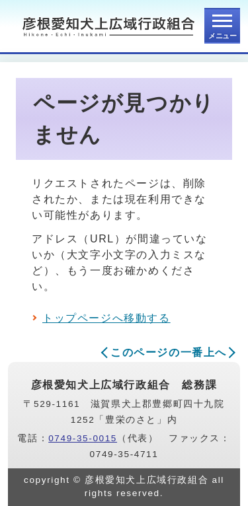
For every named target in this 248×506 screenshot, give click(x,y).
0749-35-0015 (82, 438)
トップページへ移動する (106, 318)
